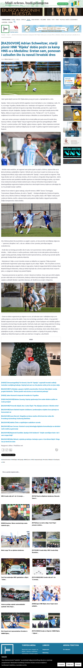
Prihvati (78, 664)
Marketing (45, 652)
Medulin (51, 459)
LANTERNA (4, 22)
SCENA (49, 19)
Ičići (4, 462)
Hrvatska (45, 459)
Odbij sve (70, 664)
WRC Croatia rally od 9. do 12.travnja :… (12, 496)
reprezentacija (38, 459)
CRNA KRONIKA (35, 19)
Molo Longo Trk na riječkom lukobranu (12, 550)
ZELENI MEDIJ (74, 19)
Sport (8, 35)
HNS (33, 459)
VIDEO (57, 19)
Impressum (46, 649)
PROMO (10, 22)
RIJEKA (13, 19)
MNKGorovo (27, 459)
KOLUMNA (43, 19)
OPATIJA (23, 19)
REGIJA (18, 19)
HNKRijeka (14, 459)
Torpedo (3, 35)
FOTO (53, 19)
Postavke (61, 664)
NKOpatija (20, 459)
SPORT (28, 19)
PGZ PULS (62, 19)
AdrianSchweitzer (6, 459)
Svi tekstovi (66, 649)
